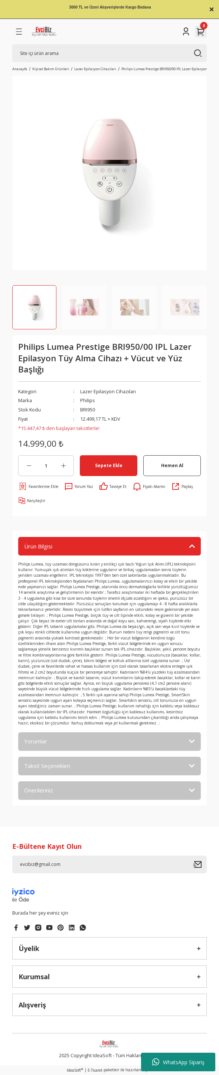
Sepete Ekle (108, 465)
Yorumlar (35, 741)
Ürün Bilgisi (38, 546)
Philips (87, 400)
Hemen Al (172, 465)
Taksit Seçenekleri (47, 765)
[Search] (109, 53)
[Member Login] (186, 32)
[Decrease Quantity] (29, 466)
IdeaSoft (75, 1070)
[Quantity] (46, 466)
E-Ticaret (95, 1070)
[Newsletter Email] (109, 864)
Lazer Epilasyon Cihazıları (108, 391)
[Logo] (44, 31)
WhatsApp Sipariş (178, 1062)
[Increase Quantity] (63, 466)
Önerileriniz (38, 790)
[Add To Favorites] (38, 486)
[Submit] (200, 864)
